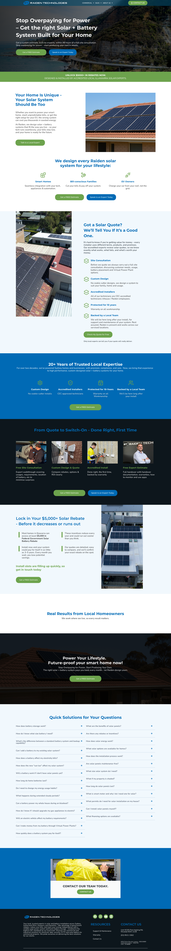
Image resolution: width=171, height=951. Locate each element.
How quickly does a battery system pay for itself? (38, 833)
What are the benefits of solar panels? (103, 726)
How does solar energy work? (99, 741)
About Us (108, 3)
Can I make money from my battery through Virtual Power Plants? (46, 825)
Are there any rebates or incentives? (102, 733)
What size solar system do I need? (101, 771)
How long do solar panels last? (100, 786)
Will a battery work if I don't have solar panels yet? (39, 773)
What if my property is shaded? (100, 778)
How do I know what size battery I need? (34, 733)
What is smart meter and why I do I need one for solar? (111, 793)
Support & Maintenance (102, 931)
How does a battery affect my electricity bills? (37, 758)
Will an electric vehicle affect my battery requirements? (41, 818)
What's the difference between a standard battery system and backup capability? (48, 742)
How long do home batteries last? (31, 780)
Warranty (96, 935)
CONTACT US (85, 892)
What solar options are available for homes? (106, 748)
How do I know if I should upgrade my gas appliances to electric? (45, 810)
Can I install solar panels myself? (101, 808)
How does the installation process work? (104, 756)
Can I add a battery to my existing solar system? (38, 750)
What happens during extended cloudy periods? (38, 795)
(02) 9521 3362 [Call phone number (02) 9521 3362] (127, 935)
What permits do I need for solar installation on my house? (112, 801)
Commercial (88, 3)
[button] (50, 726)
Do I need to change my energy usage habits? (36, 788)
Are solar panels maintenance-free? (102, 763)
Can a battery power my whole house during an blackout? (42, 803)
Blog (98, 3)
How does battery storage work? (31, 726)
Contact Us (97, 939)
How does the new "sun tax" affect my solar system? (40, 765)
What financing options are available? (103, 816)
